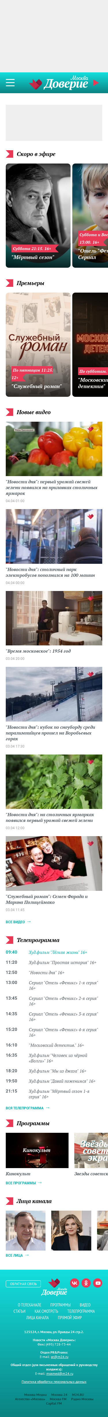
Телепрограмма (81, 1311)
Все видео (15, 922)
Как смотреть (46, 1311)
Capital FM (54, 1403)
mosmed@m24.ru (59, 1373)
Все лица (14, 1255)
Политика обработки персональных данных (54, 1381)
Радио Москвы (82, 1399)
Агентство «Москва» (30, 1399)
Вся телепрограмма (24, 1108)
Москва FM (58, 1399)
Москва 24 (59, 1394)
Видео (85, 1305)
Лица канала (37, 1317)
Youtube (97, 1283)
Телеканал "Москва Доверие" (58, 82)
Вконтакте (74, 1283)
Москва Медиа (35, 1394)
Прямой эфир (96, 82)
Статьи (19, 1311)
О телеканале (29, 1305)
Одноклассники (86, 1283)
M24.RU (78, 1394)
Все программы (21, 1183)
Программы (60, 1305)
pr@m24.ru (59, 1356)
